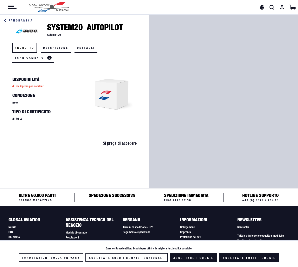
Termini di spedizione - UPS (138, 227)
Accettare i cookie (193, 258)
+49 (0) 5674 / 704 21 (260, 200)
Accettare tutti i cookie (249, 258)
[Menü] (8, 7)
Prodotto (24, 47)
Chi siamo (14, 237)
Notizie (12, 227)
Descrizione (55, 47)
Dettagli (86, 47)
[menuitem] (8, 7)
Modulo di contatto (76, 232)
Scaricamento (33, 58)
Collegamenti (187, 227)
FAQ (10, 232)
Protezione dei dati (190, 237)
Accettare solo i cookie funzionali (126, 258)
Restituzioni (72, 237)
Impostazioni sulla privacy (51, 257)
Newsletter (243, 227)
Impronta (185, 232)
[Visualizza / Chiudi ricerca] (272, 7)
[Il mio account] (282, 7)
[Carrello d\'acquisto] (292, 7)
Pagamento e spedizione (136, 232)
